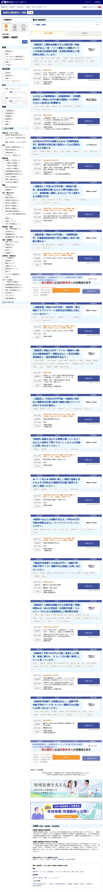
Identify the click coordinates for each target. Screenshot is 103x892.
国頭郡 (54, 859)
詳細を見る (89, 76)
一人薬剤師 (10, 258)
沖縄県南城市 (39, 24)
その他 (8, 65)
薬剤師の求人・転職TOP (8, 7)
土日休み (9, 195)
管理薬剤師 (10, 113)
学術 (7, 121)
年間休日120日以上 (12, 200)
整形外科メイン (11, 269)
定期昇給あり (10, 152)
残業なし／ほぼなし (13, 160)
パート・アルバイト (13, 81)
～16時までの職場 (12, 163)
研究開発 (9, 116)
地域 (6, 28)
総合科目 (9, 260)
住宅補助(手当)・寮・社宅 (14, 237)
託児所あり (10, 231)
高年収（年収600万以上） (14, 147)
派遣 (7, 78)
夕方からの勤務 (11, 176)
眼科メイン (10, 263)
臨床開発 (9, 119)
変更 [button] (24, 42)
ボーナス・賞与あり (13, 155)
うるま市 (41, 859)
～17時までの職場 (12, 166)
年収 (13, 89)
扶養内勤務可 (10, 298)
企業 (7, 62)
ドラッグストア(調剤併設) (14, 56)
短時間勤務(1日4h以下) (13, 171)
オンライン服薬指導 (13, 274)
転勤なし (9, 218)
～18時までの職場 (12, 168)
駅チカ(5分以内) (11, 187)
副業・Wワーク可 (12, 242)
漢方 (7, 271)
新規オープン (10, 221)
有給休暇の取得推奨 (13, 211)
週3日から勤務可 (11, 208)
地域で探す (20, 7)
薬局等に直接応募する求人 (15, 135)
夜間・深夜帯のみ (12, 179)
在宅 (7, 277)
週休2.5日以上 (11, 197)
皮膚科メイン (10, 266)
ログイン (88, 2)
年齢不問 (9, 247)
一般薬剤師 (10, 110)
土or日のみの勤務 (12, 182)
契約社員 (9, 75)
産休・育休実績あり (13, 229)
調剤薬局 (9, 51)
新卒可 (8, 250)
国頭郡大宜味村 (70, 859)
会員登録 (97, 2)
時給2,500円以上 (11, 150)
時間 (23, 28)
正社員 (8, 73)
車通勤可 (9, 190)
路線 (15, 28)
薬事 (7, 124)
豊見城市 (35, 859)
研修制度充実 (10, 234)
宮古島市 (48, 859)
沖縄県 (28, 7)
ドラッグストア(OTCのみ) (15, 59)
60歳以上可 (10, 245)
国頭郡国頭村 (61, 859)
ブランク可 (10, 295)
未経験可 (9, 253)
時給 (13, 98)
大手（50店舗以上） (13, 224)
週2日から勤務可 (11, 206)
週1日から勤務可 (11, 203)
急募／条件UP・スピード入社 (16, 142)
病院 (7, 54)
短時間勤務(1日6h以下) (13, 174)
